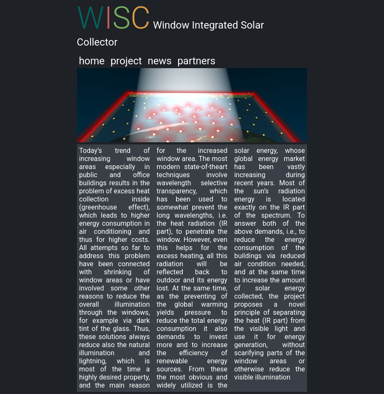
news (159, 61)
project (126, 61)
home (92, 61)
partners (196, 61)
